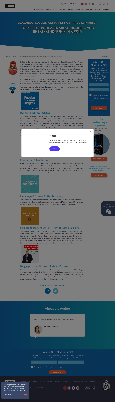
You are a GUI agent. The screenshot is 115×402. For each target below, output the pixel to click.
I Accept (24, 395)
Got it (53, 149)
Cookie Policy (13, 389)
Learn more (7, 395)
